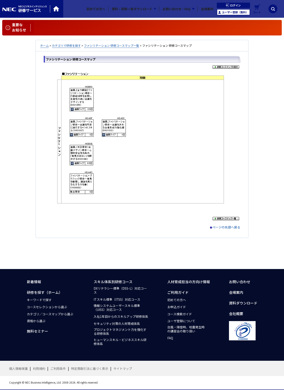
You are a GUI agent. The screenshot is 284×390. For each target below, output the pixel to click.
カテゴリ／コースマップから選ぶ (50, 314)
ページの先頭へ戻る (226, 227)
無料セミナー (37, 331)
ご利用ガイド (178, 292)
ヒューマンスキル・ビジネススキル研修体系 (120, 342)
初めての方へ (96, 9)
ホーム (44, 45)
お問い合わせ (239, 281)
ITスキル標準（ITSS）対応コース (117, 299)
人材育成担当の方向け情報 (188, 281)
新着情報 (34, 281)
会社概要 (236, 313)
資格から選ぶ (36, 321)
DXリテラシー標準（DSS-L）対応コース (120, 290)
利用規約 (39, 368)
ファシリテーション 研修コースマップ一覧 (111, 45)
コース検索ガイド (179, 314)
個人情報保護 (18, 368)
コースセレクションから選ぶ (47, 307)
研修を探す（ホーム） (44, 292)
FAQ (170, 338)
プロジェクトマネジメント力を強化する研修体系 (120, 331)
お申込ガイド (176, 307)
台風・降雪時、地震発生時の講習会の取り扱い (186, 329)
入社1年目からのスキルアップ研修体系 (121, 316)
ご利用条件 (58, 368)
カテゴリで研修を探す (66, 45)
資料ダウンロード (243, 303)
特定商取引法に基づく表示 (89, 368)
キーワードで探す (39, 300)
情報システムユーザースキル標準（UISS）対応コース (117, 308)
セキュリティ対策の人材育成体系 (117, 324)
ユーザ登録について (181, 321)
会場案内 (207, 9)
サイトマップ (122, 368)
